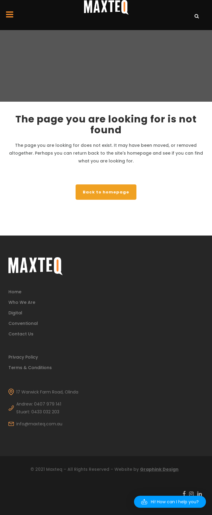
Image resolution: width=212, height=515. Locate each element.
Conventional (23, 323)
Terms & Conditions (30, 367)
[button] (170, 502)
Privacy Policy (23, 357)
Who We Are (21, 302)
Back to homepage (106, 192)
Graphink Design (159, 469)
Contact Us (20, 334)
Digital (15, 313)
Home (14, 292)
